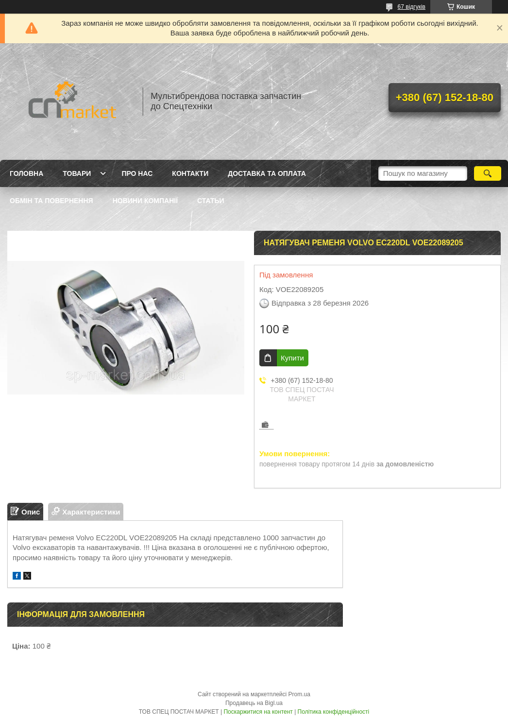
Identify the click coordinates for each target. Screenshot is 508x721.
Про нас (136, 173)
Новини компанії (145, 201)
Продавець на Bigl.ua (254, 703)
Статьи (210, 201)
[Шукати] (487, 173)
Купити (292, 358)
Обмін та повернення (51, 201)
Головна (26, 173)
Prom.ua (299, 694)
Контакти (190, 173)
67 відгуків (411, 6)
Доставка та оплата (267, 173)
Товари (77, 173)
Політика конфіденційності (334, 711)
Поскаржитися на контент (257, 711)
